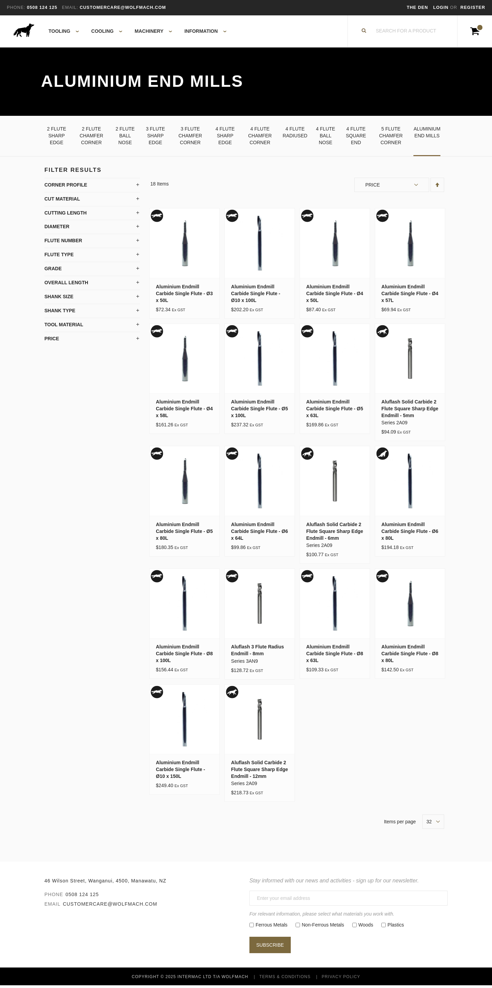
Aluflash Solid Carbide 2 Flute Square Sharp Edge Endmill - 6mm (334, 533)
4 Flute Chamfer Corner (260, 137)
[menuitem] (60, 32)
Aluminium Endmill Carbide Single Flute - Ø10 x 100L (255, 295)
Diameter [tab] (56, 229)
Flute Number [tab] (63, 243)
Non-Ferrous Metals (323, 927)
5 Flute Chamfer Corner (390, 137)
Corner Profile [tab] (65, 187)
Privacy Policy (341, 979)
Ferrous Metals (271, 927)
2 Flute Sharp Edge (56, 137)
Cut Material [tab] (62, 201)
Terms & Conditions (285, 979)
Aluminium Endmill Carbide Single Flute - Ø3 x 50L (184, 295)
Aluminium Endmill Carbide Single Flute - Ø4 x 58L (184, 410)
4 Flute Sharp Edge (225, 137)
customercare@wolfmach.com (110, 906)
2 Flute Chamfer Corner (91, 137)
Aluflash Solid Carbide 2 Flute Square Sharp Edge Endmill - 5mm (409, 410)
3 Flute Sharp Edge (155, 137)
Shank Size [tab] (58, 299)
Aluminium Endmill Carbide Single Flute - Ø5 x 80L (184, 533)
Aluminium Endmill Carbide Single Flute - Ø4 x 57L (409, 295)
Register (473, 7)
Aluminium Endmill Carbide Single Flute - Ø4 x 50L (334, 295)
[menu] (135, 32)
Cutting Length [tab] (65, 215)
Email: (70, 7)
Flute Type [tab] (59, 257)
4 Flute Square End (356, 137)
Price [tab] (51, 341)
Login (441, 7)
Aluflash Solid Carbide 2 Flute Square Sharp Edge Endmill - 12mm (259, 771)
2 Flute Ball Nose (125, 137)
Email (52, 906)
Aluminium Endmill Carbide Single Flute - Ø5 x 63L (334, 410)
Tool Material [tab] (63, 327)
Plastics (395, 927)
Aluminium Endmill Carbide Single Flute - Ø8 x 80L (409, 655)
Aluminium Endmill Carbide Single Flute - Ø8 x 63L (334, 655)
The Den (417, 7)
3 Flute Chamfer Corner (190, 137)
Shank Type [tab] (59, 313)
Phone (53, 896)
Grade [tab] (53, 271)
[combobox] (406, 32)
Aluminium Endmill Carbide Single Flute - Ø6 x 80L (409, 533)
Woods (365, 927)
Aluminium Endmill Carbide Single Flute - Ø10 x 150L (180, 771)
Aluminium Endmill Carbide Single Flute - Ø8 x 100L (184, 655)
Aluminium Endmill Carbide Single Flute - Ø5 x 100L (259, 410)
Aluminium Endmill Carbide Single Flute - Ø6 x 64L (259, 533)
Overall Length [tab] (66, 285)
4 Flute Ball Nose (325, 137)
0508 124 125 (82, 896)
